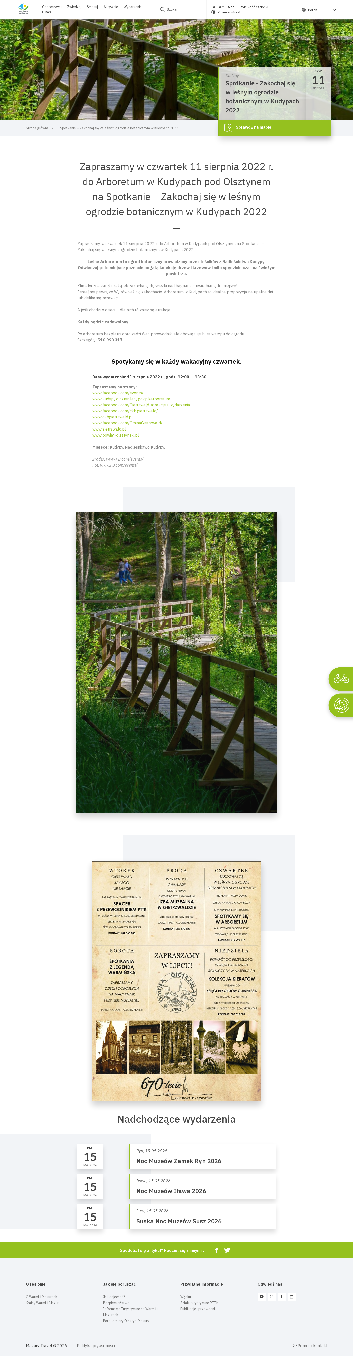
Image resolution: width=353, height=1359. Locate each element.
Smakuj (92, 7)
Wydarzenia (133, 7)
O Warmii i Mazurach (41, 1297)
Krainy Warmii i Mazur (42, 1303)
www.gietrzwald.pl (109, 429)
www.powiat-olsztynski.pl (115, 435)
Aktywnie (111, 7)
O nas (46, 12)
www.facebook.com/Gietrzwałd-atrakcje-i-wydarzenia (141, 404)
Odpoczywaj (52, 7)
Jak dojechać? (114, 1297)
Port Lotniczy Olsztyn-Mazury (126, 1321)
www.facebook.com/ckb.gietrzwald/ (125, 410)
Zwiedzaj (74, 7)
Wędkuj (186, 1297)
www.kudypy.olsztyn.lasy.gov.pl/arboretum (131, 398)
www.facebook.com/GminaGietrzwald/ (127, 422)
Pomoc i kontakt (310, 1345)
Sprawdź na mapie (247, 127)
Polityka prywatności (96, 1345)
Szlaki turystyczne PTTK (199, 1303)
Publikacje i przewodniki (198, 1309)
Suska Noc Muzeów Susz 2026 (179, 1221)
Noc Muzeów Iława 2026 (171, 1191)
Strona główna (37, 128)
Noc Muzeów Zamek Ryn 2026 (178, 1161)
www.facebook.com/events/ (117, 392)
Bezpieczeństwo (116, 1303)
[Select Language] (322, 9)
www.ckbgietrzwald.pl (112, 416)
